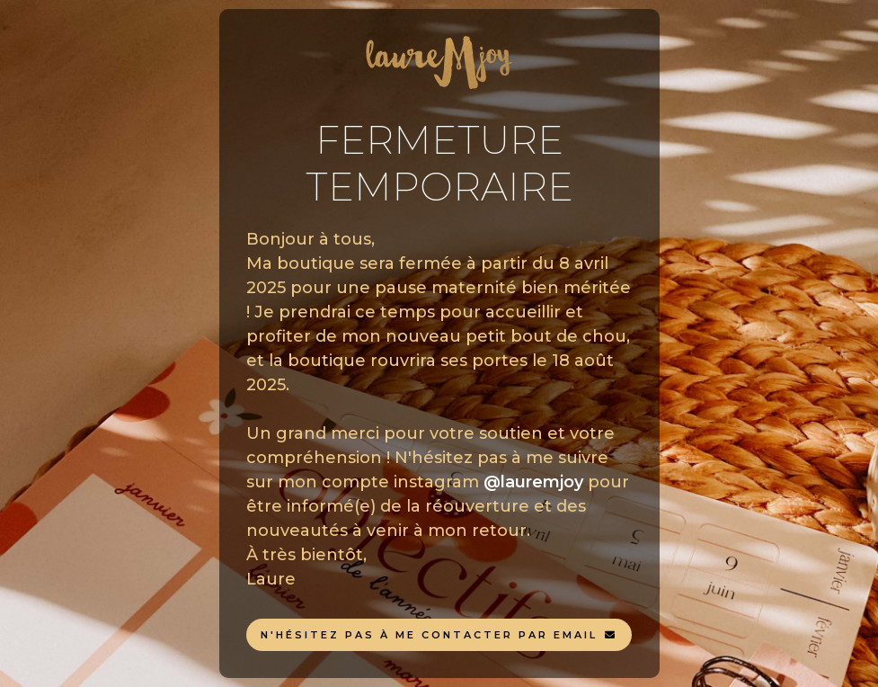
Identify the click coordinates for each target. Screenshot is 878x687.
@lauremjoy (533, 482)
